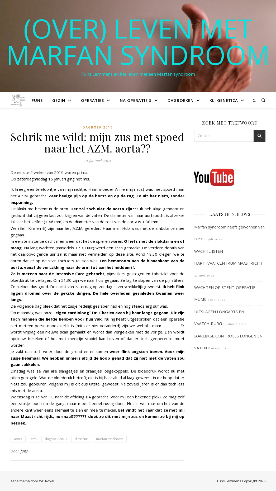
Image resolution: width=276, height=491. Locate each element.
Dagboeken (181, 100)
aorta (18, 439)
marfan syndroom (109, 439)
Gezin (58, 100)
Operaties (92, 100)
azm (33, 439)
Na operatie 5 (136, 100)
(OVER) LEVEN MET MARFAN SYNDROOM (138, 41)
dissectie (81, 439)
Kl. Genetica (224, 100)
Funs (37, 100)
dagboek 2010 (55, 439)
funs (24, 451)
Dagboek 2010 (98, 127)
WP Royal (46, 481)
